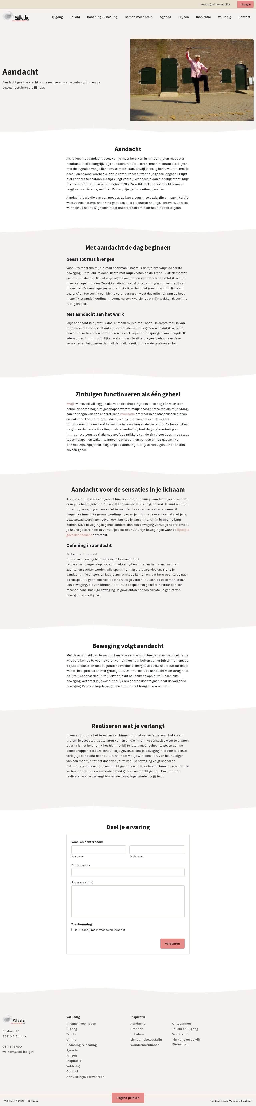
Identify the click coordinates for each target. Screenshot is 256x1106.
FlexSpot (246, 1100)
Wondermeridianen (145, 1045)
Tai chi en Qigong (185, 1029)
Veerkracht (180, 1034)
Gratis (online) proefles (216, 4)
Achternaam (137, 856)
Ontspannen (181, 1023)
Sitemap (33, 1100)
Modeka (233, 1100)
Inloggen (245, 4)
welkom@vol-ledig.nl (18, 1052)
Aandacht (137, 1023)
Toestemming (81, 924)
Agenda (165, 17)
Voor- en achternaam (87, 842)
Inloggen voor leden (81, 1023)
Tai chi (75, 17)
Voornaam (78, 856)
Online (71, 1039)
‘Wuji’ (70, 404)
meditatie (127, 414)
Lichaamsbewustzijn (146, 1039)
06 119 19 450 (12, 1046)
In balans (137, 1034)
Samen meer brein (139, 17)
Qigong (57, 17)
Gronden (136, 1029)
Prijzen (183, 17)
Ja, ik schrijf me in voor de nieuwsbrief (100, 930)
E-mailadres (80, 865)
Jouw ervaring (82, 882)
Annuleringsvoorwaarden (85, 1077)
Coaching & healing (102, 17)
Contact (244, 17)
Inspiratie (203, 17)
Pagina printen (127, 1098)
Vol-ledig (224, 17)
